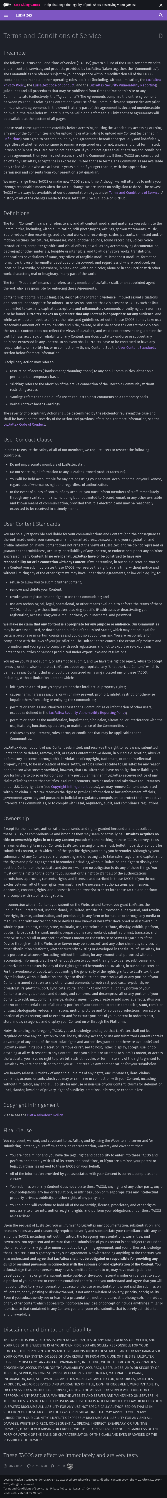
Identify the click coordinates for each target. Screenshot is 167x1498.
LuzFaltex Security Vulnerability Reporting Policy (87, 713)
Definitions (11, 139)
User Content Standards (137, 347)
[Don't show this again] (161, 5)
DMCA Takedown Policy (45, 1115)
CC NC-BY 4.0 (51, 1479)
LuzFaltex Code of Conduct (54, 85)
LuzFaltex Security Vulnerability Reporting (122, 85)
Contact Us (93, 1488)
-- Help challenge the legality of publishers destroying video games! (69, 5)
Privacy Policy (58, 1488)
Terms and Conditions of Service (134, 192)
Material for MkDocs (29, 1493)
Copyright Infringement (69, 787)
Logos (76, 1488)
